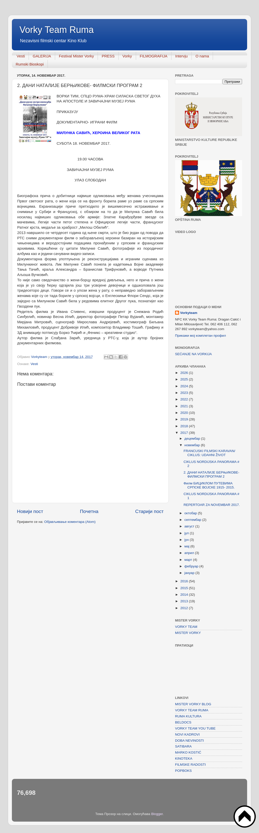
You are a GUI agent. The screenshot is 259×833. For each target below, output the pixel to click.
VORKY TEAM (186, 627)
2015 (184, 588)
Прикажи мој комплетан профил (200, 335)
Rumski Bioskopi (30, 64)
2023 (184, 393)
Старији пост (149, 511)
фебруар (191, 566)
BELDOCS (183, 722)
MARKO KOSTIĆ (188, 752)
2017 (184, 433)
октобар (191, 513)
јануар (189, 573)
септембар (193, 520)
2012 (184, 608)
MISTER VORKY (188, 633)
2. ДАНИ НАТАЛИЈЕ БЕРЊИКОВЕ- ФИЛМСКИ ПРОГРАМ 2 (211, 474)
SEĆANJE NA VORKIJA (193, 354)
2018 (184, 426)
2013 (184, 601)
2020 (184, 413)
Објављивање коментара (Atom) (70, 522)
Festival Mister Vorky (76, 56)
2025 (184, 379)
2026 (184, 373)
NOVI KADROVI (187, 734)
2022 (184, 399)
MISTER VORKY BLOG (193, 704)
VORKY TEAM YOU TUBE (195, 728)
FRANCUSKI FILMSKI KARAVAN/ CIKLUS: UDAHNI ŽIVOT (209, 453)
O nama (202, 56)
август (189, 526)
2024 (184, 386)
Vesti (21, 56)
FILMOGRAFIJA (153, 56)
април (189, 553)
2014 (184, 594)
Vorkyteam (188, 313)
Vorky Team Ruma (56, 30)
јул (187, 533)
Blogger (157, 814)
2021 (184, 406)
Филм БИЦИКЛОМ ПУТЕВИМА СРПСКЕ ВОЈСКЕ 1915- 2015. (209, 485)
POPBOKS (183, 771)
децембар (192, 438)
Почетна (89, 511)
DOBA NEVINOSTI (189, 740)
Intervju (181, 56)
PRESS (108, 56)
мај (187, 546)
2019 (184, 419)
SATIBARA (183, 746)
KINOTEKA (183, 758)
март (188, 560)
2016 (184, 581)
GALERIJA (42, 56)
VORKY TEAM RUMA (191, 710)
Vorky (127, 56)
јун (187, 540)
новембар (192, 445)
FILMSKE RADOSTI (190, 764)
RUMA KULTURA (188, 716)
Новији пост (30, 511)
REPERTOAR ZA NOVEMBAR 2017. (212, 505)
